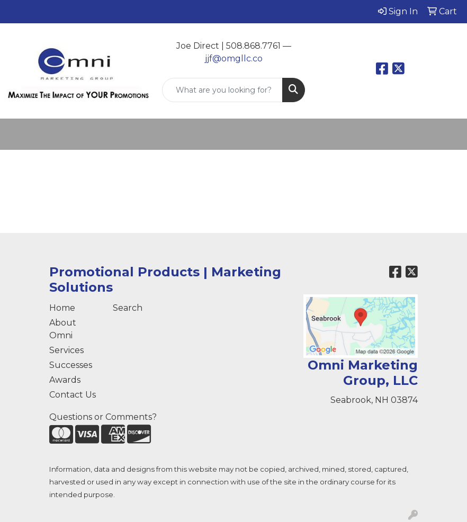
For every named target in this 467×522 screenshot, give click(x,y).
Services (66, 350)
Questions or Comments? (103, 417)
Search (127, 308)
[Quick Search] (222, 90)
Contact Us (72, 395)
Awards (64, 380)
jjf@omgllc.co (234, 58)
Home (62, 308)
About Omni (62, 329)
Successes (70, 365)
